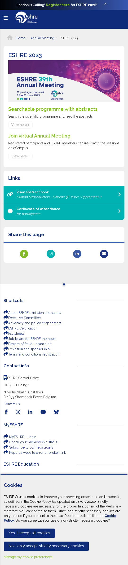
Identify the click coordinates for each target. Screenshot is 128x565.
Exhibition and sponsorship (27, 349)
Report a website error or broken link (35, 452)
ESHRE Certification (20, 328)
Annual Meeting (42, 38)
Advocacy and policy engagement (32, 323)
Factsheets (14, 333)
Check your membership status (30, 442)
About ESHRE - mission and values (32, 313)
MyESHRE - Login (20, 437)
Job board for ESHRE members (30, 339)
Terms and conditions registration (31, 354)
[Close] (107, 5)
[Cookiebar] (64, 519)
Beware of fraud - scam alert (28, 344)
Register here (58, 5)
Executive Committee (22, 318)
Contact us (12, 404)
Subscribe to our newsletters (28, 447)
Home (16, 38)
